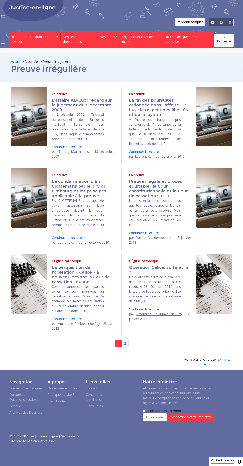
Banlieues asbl (44, 441)
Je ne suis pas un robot (162, 411)
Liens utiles (94, 406)
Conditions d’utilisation (94, 397)
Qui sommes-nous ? (62, 388)
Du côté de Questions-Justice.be (181, 39)
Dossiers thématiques (72, 39)
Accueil (17, 39)
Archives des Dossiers (25, 412)
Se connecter (71, 436)
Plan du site (56, 401)
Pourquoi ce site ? (61, 394)
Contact (91, 388)
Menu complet (190, 22)
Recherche (224, 39)
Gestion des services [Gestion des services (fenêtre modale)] (222, 461)
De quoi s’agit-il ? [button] (43, 37)
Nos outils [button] (107, 37)
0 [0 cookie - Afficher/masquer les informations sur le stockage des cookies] (239, 461)
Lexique (15, 406)
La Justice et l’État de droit (137, 39)
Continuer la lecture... (68, 147)
